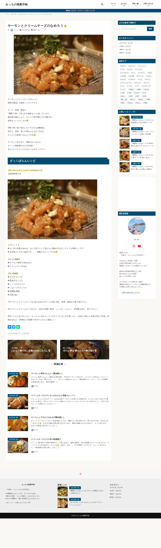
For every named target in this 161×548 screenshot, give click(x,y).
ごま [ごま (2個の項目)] (123, 69)
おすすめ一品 (25, 30)
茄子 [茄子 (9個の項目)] (138, 96)
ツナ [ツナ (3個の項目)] (123, 86)
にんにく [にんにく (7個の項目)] (142, 73)
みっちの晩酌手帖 (16, 4)
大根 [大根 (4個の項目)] (123, 93)
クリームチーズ (15, 333)
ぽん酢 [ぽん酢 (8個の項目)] (132, 76)
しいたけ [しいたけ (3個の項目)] (139, 69)
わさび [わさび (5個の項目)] (124, 79)
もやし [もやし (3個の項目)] (149, 76)
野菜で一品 (124, 53)
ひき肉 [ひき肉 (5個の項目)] (124, 76)
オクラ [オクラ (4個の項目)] (148, 79)
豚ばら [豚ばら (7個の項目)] (141, 99)
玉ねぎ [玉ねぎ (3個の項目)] (137, 93)
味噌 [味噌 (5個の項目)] (139, 89)
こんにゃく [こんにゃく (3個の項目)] (142, 66)
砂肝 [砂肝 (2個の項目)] (131, 96)
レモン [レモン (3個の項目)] (124, 89)
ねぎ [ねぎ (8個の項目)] (150, 73)
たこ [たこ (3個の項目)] (134, 73)
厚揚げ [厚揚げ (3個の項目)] (132, 89)
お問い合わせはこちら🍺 (131, 292)
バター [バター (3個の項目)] (130, 86)
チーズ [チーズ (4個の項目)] (147, 83)
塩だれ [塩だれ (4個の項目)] (147, 89)
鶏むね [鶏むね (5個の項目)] (130, 103)
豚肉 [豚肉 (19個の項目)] (148, 99)
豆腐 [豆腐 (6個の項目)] (144, 96)
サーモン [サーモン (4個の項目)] (138, 83)
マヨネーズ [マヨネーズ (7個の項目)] (146, 86)
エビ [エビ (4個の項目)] (140, 79)
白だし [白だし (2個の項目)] (124, 96)
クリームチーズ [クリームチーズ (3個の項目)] (126, 83)
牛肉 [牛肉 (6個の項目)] (129, 93)
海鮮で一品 (36, 30)
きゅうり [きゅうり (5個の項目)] (132, 66)
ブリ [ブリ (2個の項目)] (138, 86)
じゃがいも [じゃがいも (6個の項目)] (125, 73)
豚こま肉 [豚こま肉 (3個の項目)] (124, 99)
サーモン (26, 333)
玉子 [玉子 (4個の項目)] (144, 93)
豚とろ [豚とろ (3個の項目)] (133, 99)
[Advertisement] (137, 192)
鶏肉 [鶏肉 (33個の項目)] (146, 103)
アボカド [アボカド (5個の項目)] (132, 79)
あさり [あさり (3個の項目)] (124, 66)
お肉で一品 (124, 46)
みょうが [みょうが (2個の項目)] (141, 76)
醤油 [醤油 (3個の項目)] (123, 103)
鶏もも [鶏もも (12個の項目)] (139, 103)
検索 (150, 29)
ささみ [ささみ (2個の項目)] (130, 69)
